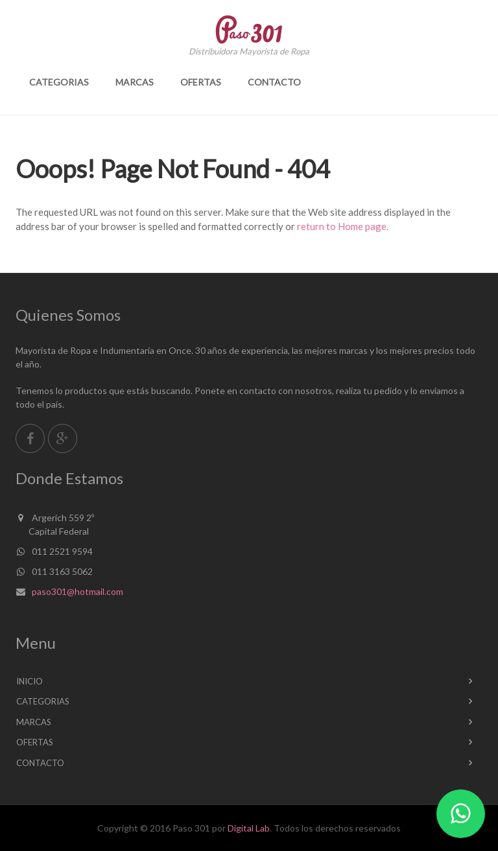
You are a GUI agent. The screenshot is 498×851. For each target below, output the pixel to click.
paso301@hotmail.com (77, 591)
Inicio (29, 681)
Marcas (134, 81)
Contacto (274, 81)
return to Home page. (342, 226)
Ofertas (200, 81)
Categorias (59, 81)
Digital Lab (249, 828)
